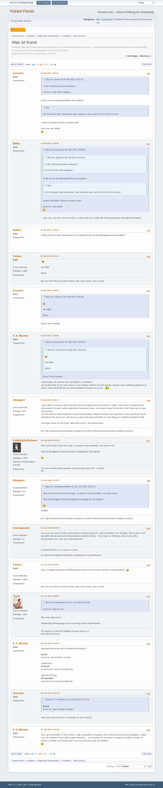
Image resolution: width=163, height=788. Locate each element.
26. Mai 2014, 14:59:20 (50, 73)
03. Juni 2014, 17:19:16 (50, 480)
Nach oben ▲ (149, 785)
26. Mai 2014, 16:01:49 (50, 256)
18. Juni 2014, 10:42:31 (50, 643)
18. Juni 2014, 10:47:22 (50, 693)
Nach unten (17, 64)
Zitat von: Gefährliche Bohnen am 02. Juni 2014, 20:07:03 (70, 487)
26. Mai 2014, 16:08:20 (50, 290)
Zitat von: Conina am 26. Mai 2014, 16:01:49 (64, 297)
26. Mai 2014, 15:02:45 (50, 143)
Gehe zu (110, 766)
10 (51, 64)
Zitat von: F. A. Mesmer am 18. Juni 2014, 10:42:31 (67, 699)
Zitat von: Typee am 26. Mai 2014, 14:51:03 (64, 79)
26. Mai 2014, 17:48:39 (50, 336)
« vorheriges (131, 56)
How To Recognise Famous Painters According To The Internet (70, 451)
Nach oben (16, 754)
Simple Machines (34, 785)
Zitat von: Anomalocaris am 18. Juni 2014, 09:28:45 (67, 602)
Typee (16, 596)
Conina (17, 256)
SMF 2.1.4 (12, 785)
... (49, 64)
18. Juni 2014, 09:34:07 (50, 565)
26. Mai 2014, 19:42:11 (50, 400)
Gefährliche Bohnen (25, 440)
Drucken (146, 64)
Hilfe (126, 785)
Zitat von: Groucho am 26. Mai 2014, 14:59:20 (65, 150)
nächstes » (145, 56)
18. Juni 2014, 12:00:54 (50, 730)
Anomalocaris (21, 528)
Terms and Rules (136, 785)
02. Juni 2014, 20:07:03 (50, 440)
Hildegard (19, 400)
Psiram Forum (22, 11)
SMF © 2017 (22, 785)
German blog (107, 19)
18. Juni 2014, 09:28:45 (50, 528)
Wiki (98, 19)
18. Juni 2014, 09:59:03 (50, 596)
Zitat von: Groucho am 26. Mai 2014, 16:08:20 (65, 342)
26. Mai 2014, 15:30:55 (50, 230)
